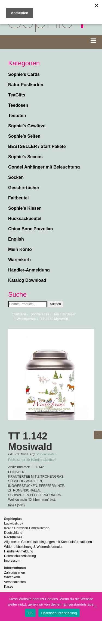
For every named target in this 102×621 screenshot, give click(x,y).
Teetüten (17, 115)
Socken (16, 177)
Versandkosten (46, 454)
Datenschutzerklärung (20, 556)
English (16, 239)
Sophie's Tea (39, 314)
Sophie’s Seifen (24, 136)
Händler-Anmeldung (29, 270)
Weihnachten (26, 319)
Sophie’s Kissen (25, 208)
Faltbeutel (18, 198)
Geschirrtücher (23, 187)
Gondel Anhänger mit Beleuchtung (44, 167)
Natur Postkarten (25, 84)
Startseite (19, 314)
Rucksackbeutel (24, 218)
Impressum (12, 560)
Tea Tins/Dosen (65, 314)
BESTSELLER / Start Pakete (37, 146)
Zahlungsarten (14, 572)
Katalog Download (27, 280)
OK (30, 613)
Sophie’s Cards (24, 74)
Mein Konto (20, 249)
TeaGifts (16, 95)
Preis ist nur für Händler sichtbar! (32, 460)
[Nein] (95, 606)
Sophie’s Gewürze (26, 126)
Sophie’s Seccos (25, 156)
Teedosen (18, 105)
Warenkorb (19, 259)
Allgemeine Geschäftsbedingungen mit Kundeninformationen (48, 542)
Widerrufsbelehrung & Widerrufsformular (33, 547)
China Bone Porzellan (30, 229)
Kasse (8, 586)
